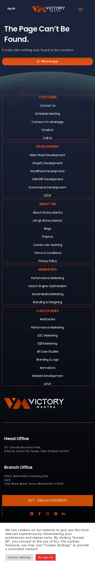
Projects (47, 236)
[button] (80, 9)
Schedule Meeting (47, 114)
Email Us (47, 130)
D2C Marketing (47, 335)
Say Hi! (11, 8)
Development (47, 146)
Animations (47, 368)
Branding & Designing (47, 302)
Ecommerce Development (47, 187)
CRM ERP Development (47, 179)
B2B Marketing (47, 343)
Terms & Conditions (47, 253)
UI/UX (47, 195)
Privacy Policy (47, 261)
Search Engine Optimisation (47, 286)
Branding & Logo (47, 359)
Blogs (47, 228)
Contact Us (47, 106)
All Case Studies (47, 351)
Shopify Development (47, 163)
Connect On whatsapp (47, 122)
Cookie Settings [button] (19, 557)
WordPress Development (47, 171)
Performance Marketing (47, 278)
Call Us (47, 138)
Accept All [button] (45, 557)
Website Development (47, 376)
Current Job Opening (47, 245)
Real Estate (47, 319)
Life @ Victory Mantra (47, 220)
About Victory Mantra (47, 212)
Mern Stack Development (47, 155)
